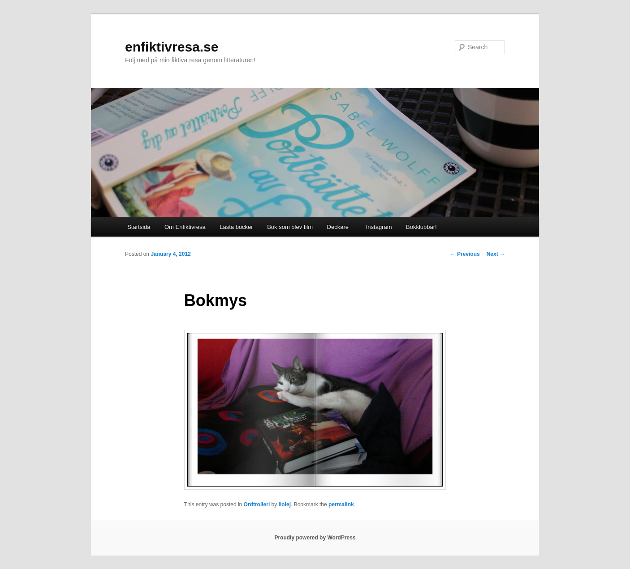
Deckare (338, 227)
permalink (341, 504)
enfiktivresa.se (171, 46)
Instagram (377, 227)
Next (496, 254)
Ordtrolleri (257, 504)
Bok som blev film (290, 227)
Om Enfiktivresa (185, 227)
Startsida (138, 227)
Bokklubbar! (421, 227)
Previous (465, 254)
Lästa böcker (236, 227)
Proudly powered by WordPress (314, 538)
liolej (285, 504)
